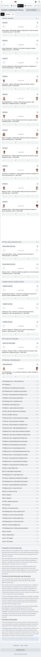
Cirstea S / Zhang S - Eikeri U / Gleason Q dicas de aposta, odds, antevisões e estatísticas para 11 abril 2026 (19, 351)
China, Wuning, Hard (7, 364)
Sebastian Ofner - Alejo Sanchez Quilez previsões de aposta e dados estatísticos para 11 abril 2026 (19, 210)
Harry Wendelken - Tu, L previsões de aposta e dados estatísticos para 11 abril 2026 (20, 372)
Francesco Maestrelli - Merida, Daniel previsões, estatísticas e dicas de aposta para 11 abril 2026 (19, 67)
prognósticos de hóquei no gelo (31, 639)
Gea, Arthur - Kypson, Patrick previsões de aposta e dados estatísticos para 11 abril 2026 (18, 84)
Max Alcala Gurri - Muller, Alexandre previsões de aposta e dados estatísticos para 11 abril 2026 (20, 156)
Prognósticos (16, 645)
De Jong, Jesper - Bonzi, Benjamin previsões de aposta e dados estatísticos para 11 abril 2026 (19, 120)
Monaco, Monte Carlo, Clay (9, 246)
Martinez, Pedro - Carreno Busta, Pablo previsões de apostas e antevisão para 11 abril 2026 (19, 192)
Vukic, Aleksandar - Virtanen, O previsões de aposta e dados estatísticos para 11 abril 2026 (19, 49)
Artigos (26, 645)
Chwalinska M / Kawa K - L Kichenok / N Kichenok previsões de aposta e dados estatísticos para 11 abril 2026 (19, 294)
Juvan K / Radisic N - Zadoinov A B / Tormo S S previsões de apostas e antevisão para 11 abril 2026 (18, 330)
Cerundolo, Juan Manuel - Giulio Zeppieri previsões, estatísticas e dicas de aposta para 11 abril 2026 (20, 174)
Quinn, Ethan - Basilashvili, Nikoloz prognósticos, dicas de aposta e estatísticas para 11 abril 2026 (20, 31)
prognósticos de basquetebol (14, 639)
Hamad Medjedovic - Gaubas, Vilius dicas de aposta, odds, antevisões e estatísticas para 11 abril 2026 (18, 102)
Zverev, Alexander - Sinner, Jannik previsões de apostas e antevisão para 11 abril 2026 (18, 254)
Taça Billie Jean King (7, 286)
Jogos (21, 645)
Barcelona (5, 22)
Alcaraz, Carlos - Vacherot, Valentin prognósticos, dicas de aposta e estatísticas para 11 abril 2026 (20, 272)
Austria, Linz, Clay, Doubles (9, 343)
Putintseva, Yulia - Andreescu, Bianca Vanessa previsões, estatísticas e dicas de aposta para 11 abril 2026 (18, 312)
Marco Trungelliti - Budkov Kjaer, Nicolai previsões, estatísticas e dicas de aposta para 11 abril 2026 (20, 138)
